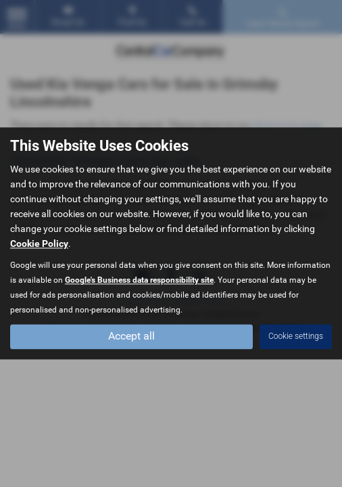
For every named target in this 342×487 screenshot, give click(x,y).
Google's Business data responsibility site (139, 280)
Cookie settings (295, 337)
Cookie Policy (39, 244)
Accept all (131, 336)
